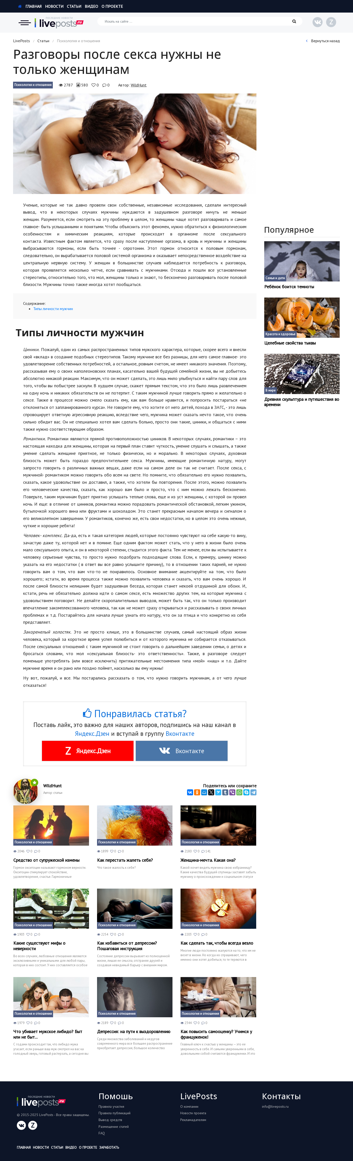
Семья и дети (275, 278)
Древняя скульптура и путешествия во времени (301, 402)
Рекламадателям (193, 1120)
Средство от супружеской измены (46, 860)
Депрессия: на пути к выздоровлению (133, 1031)
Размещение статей (114, 1126)
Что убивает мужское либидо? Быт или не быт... (47, 1034)
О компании (189, 1106)
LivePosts (21, 40)
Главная (29, 6)
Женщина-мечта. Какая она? (208, 860)
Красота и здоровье (280, 334)
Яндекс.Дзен (92, 734)
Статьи (74, 6)
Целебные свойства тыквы (290, 343)
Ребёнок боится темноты (289, 286)
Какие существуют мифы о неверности (39, 945)
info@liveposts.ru (275, 1106)
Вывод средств (110, 1120)
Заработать (109, 1147)
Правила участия (111, 1106)
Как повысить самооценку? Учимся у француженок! (216, 1034)
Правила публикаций (114, 1113)
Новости (54, 6)
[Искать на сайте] (199, 21)
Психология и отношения (33, 85)
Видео (91, 6)
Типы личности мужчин (53, 308)
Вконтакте (180, 734)
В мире (271, 390)
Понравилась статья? (135, 713)
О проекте (112, 6)
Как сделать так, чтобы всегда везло (217, 943)
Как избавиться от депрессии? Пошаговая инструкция (127, 945)
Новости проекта (193, 1113)
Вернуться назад (323, 40)
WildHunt (139, 84)
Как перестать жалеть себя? (125, 860)
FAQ (102, 1133)
